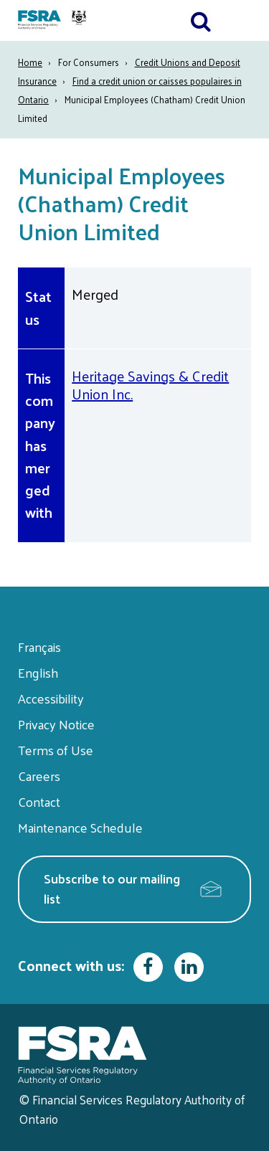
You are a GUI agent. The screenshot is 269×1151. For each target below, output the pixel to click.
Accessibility (51, 698)
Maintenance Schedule (80, 827)
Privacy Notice (56, 724)
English (38, 672)
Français (39, 646)
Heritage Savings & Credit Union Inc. (150, 385)
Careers (39, 775)
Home (30, 62)
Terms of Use (55, 750)
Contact (39, 801)
